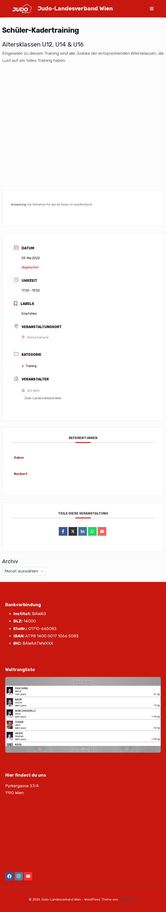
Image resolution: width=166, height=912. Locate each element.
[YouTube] (28, 876)
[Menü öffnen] (151, 8)
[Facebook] (9, 876)
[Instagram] (19, 876)
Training (29, 366)
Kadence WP (128, 899)
